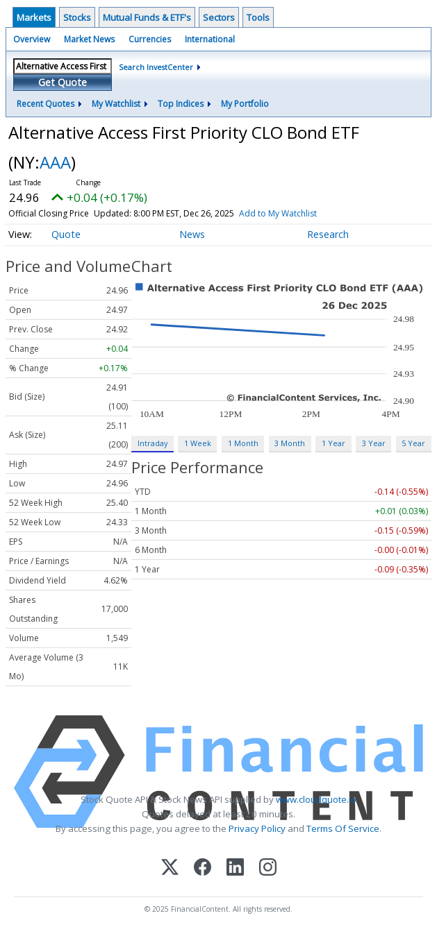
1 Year (333, 443)
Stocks (77, 17)
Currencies (150, 39)
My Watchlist (116, 104)
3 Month (289, 443)
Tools (258, 17)
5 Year (413, 443)
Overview (31, 39)
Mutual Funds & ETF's (147, 17)
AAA (55, 162)
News (192, 234)
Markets (34, 17)
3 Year (374, 443)
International (210, 39)
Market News (89, 39)
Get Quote (62, 82)
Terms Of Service (342, 828)
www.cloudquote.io (316, 799)
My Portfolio (245, 104)
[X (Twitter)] (170, 868)
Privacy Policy (257, 828)
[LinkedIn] (235, 868)
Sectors (219, 17)
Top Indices (181, 104)
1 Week (197, 443)
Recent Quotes (45, 104)
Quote (66, 234)
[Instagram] (268, 868)
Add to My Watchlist (278, 213)
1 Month (243, 443)
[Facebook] (202, 868)
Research (328, 234)
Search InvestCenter (156, 67)
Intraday (152, 443)
